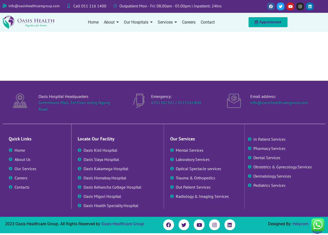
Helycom (301, 223)
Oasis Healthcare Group (122, 223)
